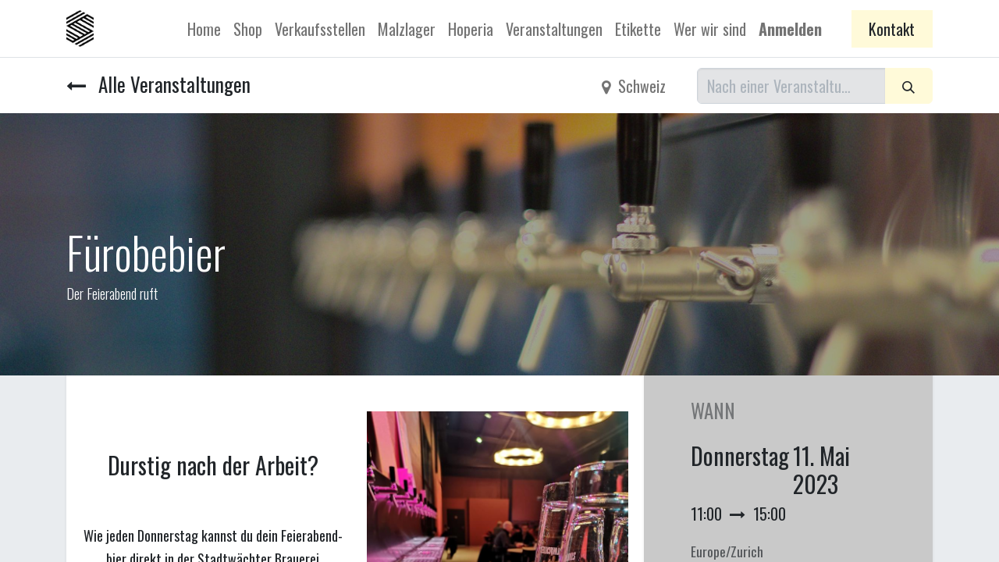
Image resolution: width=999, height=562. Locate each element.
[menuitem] (204, 29)
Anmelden (790, 29)
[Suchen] (909, 86)
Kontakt (892, 29)
